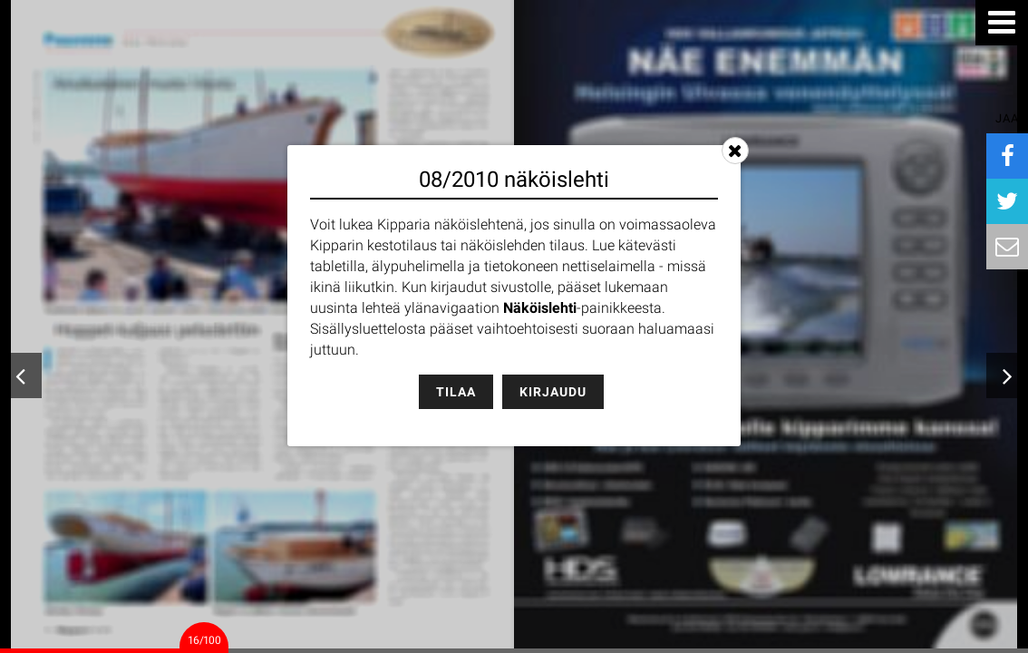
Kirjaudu (553, 392)
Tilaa (456, 392)
